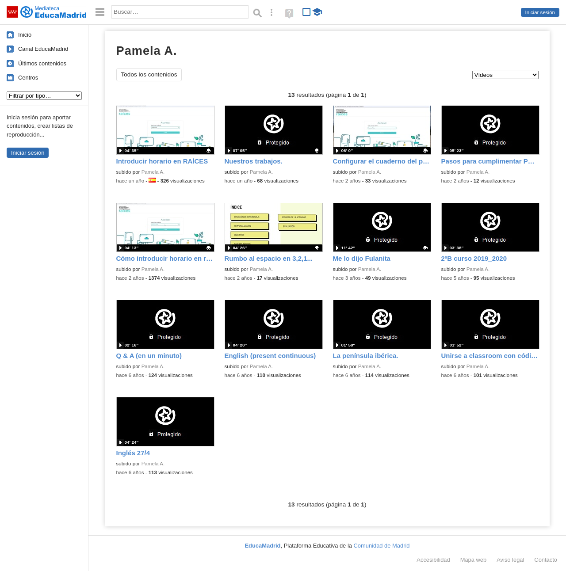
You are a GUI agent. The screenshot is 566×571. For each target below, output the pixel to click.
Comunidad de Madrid (382, 545)
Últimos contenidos (42, 63)
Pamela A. (153, 172)
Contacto (545, 559)
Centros (28, 77)
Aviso (510, 559)
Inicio (24, 34)
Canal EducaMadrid (43, 49)
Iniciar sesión (540, 12)
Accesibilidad (433, 559)
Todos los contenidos (149, 74)
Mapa (473, 559)
